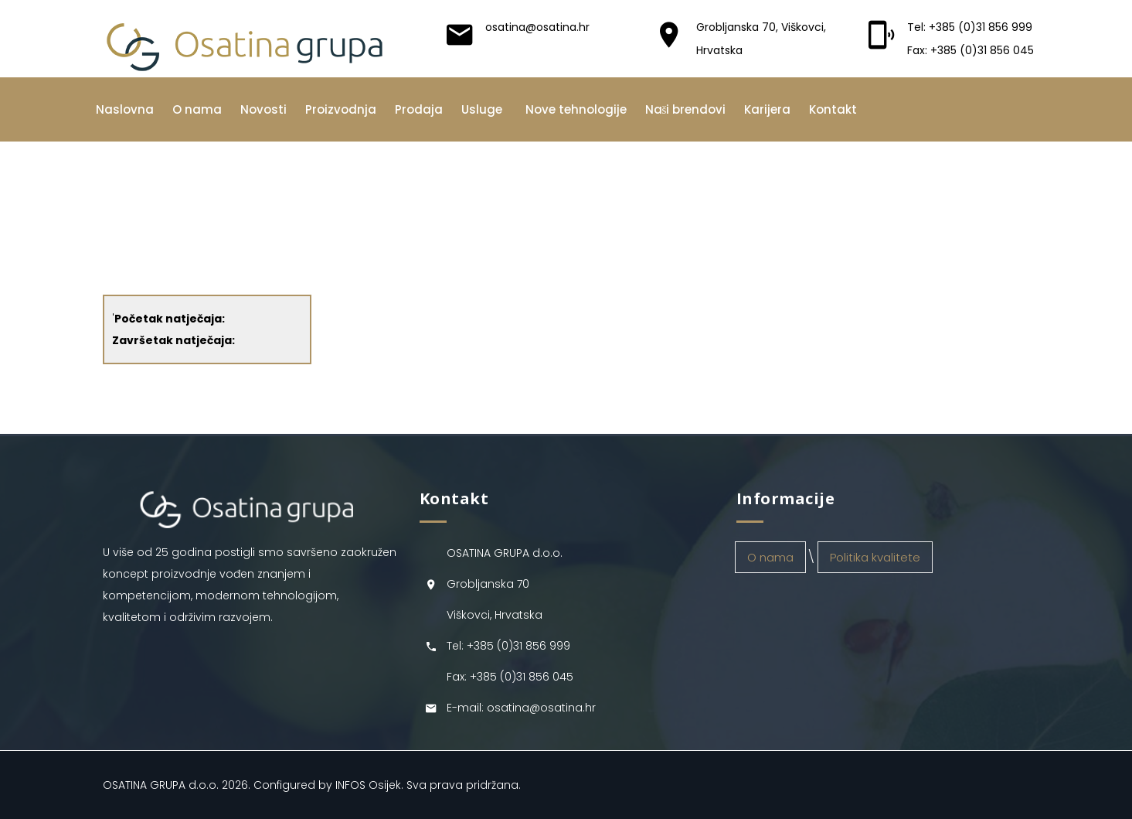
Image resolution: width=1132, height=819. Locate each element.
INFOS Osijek (368, 785)
